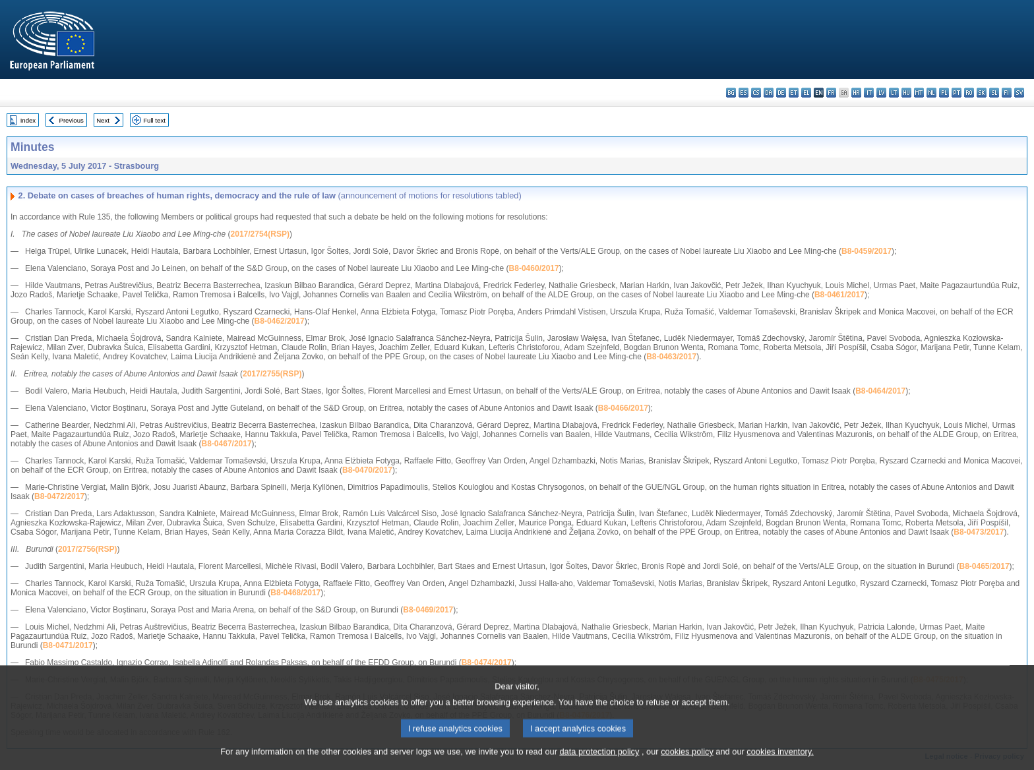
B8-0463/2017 (671, 356)
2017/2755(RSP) (272, 373)
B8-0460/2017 (534, 268)
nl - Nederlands (931, 93)
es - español (743, 93)
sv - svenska (1019, 93)
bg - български (731, 93)
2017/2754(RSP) (260, 234)
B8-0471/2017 (68, 645)
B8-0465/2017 (984, 566)
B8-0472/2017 (59, 496)
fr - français (831, 93)
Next (102, 120)
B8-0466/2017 (623, 408)
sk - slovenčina (982, 93)
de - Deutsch (781, 93)
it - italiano (869, 93)
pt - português (956, 93)
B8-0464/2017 (880, 391)
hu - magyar (906, 93)
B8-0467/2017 (227, 443)
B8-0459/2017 (866, 251)
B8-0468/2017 (295, 592)
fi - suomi (1007, 93)
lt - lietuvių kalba (894, 93)
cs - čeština (756, 93)
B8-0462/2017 (280, 321)
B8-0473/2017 (979, 532)
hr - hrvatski (856, 93)
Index (28, 120)
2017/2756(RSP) (87, 549)
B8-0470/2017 (367, 470)
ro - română (969, 93)
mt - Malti (919, 93)
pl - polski (944, 93)
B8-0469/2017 (428, 609)
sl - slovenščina (994, 93)
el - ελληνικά (806, 93)
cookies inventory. (779, 760)
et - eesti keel (794, 93)
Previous (71, 120)
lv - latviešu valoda (881, 93)
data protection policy (599, 760)
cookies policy (687, 760)
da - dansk (769, 93)
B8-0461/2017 (839, 294)
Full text (154, 120)
